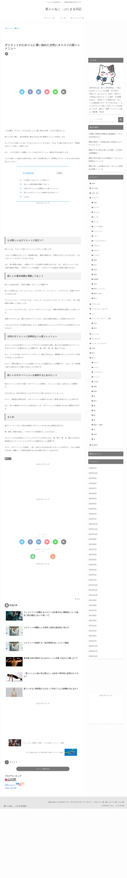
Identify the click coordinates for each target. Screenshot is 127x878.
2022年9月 (93, 539)
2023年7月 (93, 488)
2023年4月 (93, 504)
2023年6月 (93, 493)
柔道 (95, 274)
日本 (95, 323)
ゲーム (96, 367)
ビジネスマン (96, 339)
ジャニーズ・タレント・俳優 (101, 318)
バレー (96, 236)
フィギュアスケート (100, 241)
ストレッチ (95, 334)
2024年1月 (93, 468)
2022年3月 (93, 570)
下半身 (96, 382)
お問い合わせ (46, 803)
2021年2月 (93, 636)
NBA (95, 202)
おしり (96, 362)
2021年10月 (93, 595)
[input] (105, 119)
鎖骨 (95, 434)
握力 (93, 353)
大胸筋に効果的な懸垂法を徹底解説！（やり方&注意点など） (105, 135)
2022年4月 (93, 565)
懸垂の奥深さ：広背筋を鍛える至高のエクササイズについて (105, 143)
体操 (95, 260)
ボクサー (97, 250)
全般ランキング (10, 785)
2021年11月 (93, 590)
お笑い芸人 (95, 193)
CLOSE (60, 173)
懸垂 (95, 386)
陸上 (95, 298)
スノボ (96, 217)
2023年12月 (93, 473)
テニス (96, 222)
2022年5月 (93, 560)
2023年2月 (93, 514)
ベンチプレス (98, 372)
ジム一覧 (120, 803)
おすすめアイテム (59, 803)
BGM (93, 183)
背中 (95, 401)
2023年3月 (93, 509)
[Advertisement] (43, 35)
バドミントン (98, 231)
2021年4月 (93, 626)
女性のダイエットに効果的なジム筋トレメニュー (45, 188)
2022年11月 (93, 529)
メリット (97, 377)
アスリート (95, 198)
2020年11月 (93, 651)
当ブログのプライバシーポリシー (78, 803)
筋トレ (8, 459)
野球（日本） (98, 293)
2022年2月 (93, 575)
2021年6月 (93, 615)
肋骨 (95, 391)
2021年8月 (93, 605)
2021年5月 (93, 620)
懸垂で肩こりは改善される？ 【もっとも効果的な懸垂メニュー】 (106, 167)
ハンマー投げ (98, 226)
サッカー (97, 212)
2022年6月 (93, 554)
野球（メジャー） (99, 289)
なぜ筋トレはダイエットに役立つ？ (40, 180)
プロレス (97, 246)
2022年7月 (93, 549)
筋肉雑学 (95, 445)
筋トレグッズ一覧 (109, 803)
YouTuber (95, 188)
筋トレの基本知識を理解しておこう (40, 184)
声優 (93, 348)
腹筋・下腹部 (98, 425)
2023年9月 (93, 478)
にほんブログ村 (10, 788)
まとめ (30, 197)
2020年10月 (93, 656)
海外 (95, 328)
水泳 (95, 284)
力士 (95, 265)
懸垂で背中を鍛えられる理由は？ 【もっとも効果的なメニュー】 (106, 159)
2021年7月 (93, 610)
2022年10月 (93, 534)
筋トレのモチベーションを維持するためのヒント (45, 192)
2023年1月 (93, 519)
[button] (120, 119)
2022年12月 (93, 524)
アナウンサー (96, 304)
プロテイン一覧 (96, 803)
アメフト (97, 207)
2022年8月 (93, 544)
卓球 (95, 269)
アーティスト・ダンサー (100, 309)
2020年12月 (93, 646)
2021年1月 (93, 641)
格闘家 (96, 279)
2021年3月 (93, 631)
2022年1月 (93, 580)
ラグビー (97, 255)
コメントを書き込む (43, 769)
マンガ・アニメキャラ (99, 343)
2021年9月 (93, 600)
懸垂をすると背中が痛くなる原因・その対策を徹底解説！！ (105, 151)
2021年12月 (93, 585)
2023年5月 (93, 498)
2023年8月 (93, 483)
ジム (93, 314)
